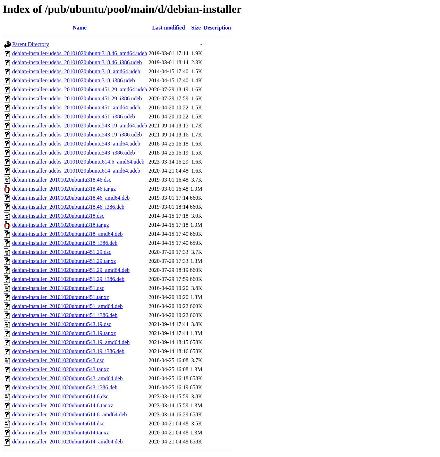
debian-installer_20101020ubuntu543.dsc (58, 360)
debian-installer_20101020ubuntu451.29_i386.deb (68, 279)
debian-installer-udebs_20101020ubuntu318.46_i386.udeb (77, 62)
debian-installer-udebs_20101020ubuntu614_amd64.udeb (76, 171)
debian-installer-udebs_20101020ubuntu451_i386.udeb (73, 116)
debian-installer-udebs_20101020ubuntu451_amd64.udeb (76, 107)
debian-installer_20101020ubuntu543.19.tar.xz (64, 333)
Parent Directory (30, 44)
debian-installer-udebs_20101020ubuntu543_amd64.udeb (76, 144)
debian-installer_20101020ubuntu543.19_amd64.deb (71, 342)
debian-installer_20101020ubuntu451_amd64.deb (67, 306)
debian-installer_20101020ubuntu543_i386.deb (65, 387)
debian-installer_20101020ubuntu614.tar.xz (60, 432)
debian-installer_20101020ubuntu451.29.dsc (61, 252)
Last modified (168, 28)
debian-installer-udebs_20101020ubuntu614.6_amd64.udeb (78, 162)
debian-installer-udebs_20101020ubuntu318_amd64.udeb (76, 71)
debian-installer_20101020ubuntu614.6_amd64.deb (69, 414)
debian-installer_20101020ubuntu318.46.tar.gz (64, 189)
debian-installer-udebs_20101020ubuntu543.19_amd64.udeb (79, 125)
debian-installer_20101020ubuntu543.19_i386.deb (68, 351)
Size (196, 28)
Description (217, 28)
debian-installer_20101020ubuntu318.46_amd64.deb (71, 198)
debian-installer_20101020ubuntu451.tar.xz (60, 297)
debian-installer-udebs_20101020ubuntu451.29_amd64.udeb (79, 89)
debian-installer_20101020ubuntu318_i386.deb (65, 243)
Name (79, 28)
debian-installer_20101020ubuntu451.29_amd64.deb (71, 270)
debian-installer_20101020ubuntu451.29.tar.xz (64, 261)
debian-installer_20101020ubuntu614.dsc (58, 423)
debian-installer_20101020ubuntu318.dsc (58, 216)
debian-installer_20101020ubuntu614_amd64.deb (67, 441)
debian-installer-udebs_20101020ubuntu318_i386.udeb (73, 80)
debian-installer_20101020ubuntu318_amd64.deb (67, 234)
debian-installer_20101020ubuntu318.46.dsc (61, 180)
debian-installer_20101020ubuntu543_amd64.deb (67, 378)
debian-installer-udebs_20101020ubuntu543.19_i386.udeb (77, 135)
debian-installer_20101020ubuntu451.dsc (58, 288)
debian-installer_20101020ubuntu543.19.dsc (61, 324)
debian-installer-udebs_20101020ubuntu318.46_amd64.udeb (79, 53)
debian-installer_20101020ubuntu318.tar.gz (60, 225)
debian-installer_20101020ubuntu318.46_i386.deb (68, 207)
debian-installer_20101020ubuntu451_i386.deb (65, 315)
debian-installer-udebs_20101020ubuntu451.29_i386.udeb (77, 98)
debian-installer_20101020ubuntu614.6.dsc (60, 396)
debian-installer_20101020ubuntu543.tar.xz (60, 369)
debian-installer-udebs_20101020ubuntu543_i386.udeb (73, 153)
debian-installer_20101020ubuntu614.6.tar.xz (62, 405)
